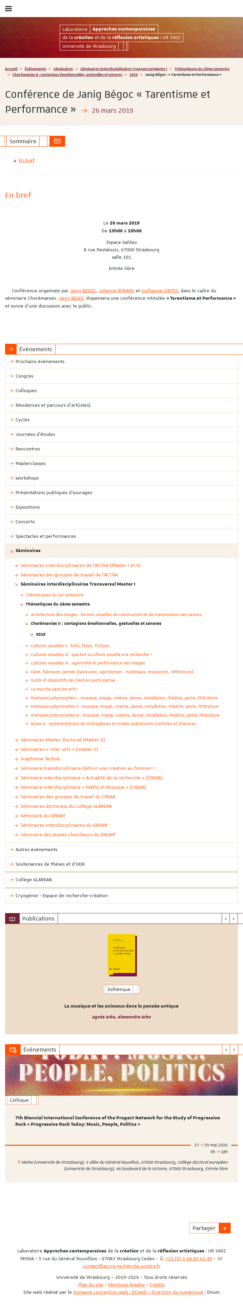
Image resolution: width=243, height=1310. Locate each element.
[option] (121, 979)
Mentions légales (126, 1285)
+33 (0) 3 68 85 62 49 (188, 1258)
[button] (225, 1228)
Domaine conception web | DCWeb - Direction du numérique (138, 1292)
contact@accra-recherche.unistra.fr (122, 1266)
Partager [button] (204, 1228)
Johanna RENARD (116, 291)
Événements (35, 68)
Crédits (157, 1285)
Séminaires (63, 68)
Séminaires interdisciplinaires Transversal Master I (123, 68)
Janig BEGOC (83, 291)
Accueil (11, 68)
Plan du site (90, 1285)
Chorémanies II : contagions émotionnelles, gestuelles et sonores (67, 74)
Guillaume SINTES (159, 291)
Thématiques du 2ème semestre (202, 68)
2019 (133, 74)
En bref (27, 160)
